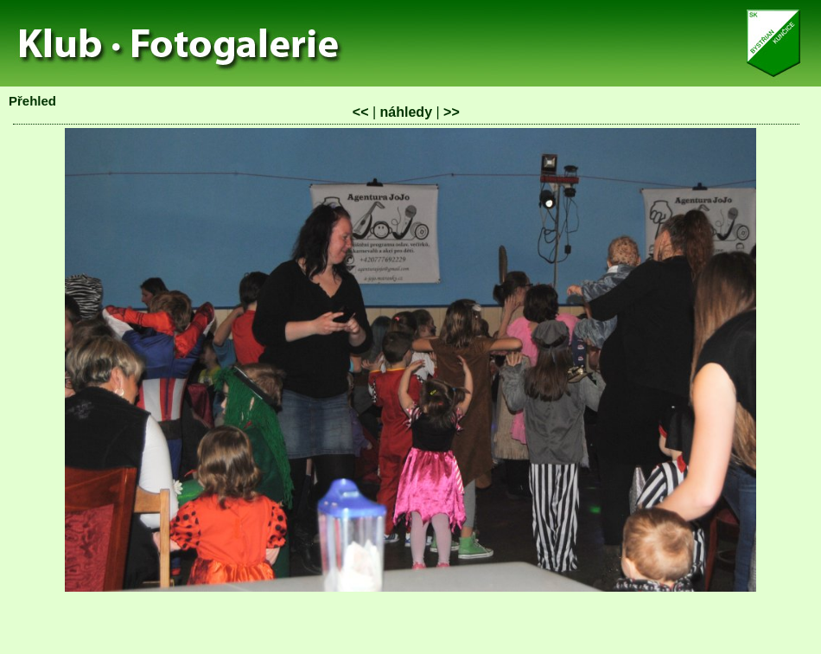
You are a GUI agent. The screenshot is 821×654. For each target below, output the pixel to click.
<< (361, 112)
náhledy (406, 112)
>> (451, 112)
